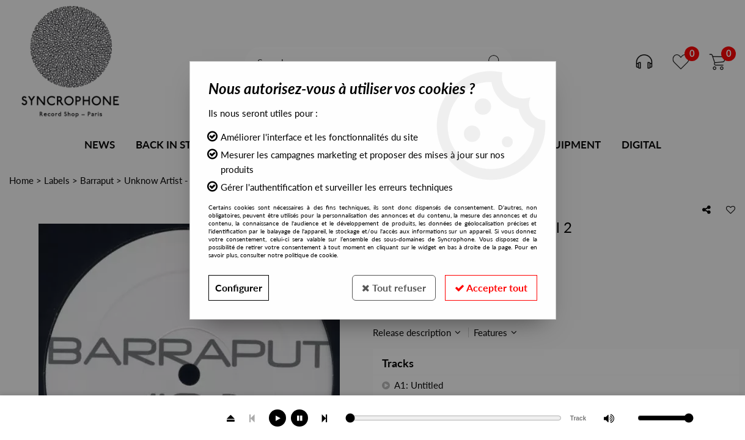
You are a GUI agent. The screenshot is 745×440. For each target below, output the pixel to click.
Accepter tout (491, 287)
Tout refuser (394, 287)
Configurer (238, 287)
